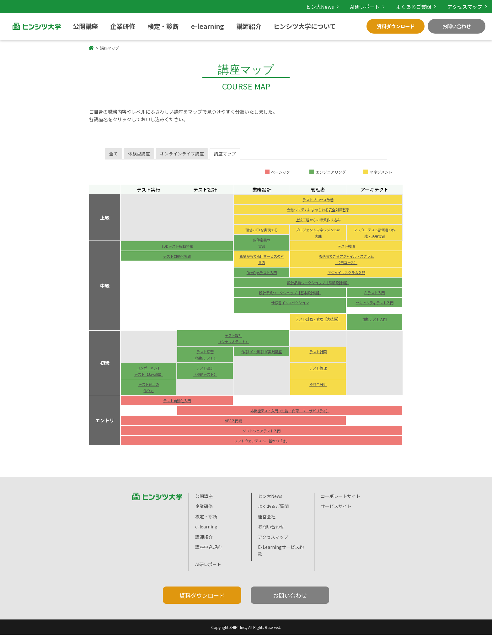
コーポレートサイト (340, 499)
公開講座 (77, 26)
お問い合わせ (456, 26)
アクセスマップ (467, 6)
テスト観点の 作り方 (149, 390)
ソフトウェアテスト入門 (262, 433)
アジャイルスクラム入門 (346, 275)
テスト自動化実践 (177, 259)
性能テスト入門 (374, 321)
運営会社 (266, 519)
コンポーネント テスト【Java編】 (148, 373)
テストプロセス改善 (318, 202)
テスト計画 (318, 354)
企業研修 (104, 26)
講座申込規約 (208, 550)
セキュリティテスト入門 (374, 308)
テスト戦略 (346, 249)
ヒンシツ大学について (234, 26)
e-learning (164, 26)
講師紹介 (193, 26)
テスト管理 (318, 370)
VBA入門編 (233, 423)
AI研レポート (375, 6)
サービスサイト (336, 509)
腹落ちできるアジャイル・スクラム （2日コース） (346, 262)
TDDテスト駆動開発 (177, 249)
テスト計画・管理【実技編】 (318, 324)
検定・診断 (133, 26)
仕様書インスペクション (290, 305)
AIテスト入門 (374, 295)
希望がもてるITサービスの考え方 (261, 262)
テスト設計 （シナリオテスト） (233, 341)
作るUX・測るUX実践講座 (262, 357)
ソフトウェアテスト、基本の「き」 (262, 443)
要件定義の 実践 (262, 245)
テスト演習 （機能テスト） (205, 357)
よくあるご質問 (420, 6)
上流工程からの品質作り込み (318, 222)
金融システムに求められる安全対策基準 (318, 212)
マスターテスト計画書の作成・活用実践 (375, 235)
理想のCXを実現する (261, 232)
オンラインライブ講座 (197, 155)
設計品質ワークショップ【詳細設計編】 (318, 285)
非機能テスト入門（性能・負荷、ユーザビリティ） (289, 413)
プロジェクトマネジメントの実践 (318, 235)
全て (116, 155)
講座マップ (247, 155)
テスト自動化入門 (177, 403)
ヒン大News (334, 6)
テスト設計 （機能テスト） (205, 373)
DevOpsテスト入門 (262, 275)
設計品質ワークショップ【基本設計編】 (289, 295)
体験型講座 (147, 155)
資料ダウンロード (395, 26)
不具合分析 (318, 387)
